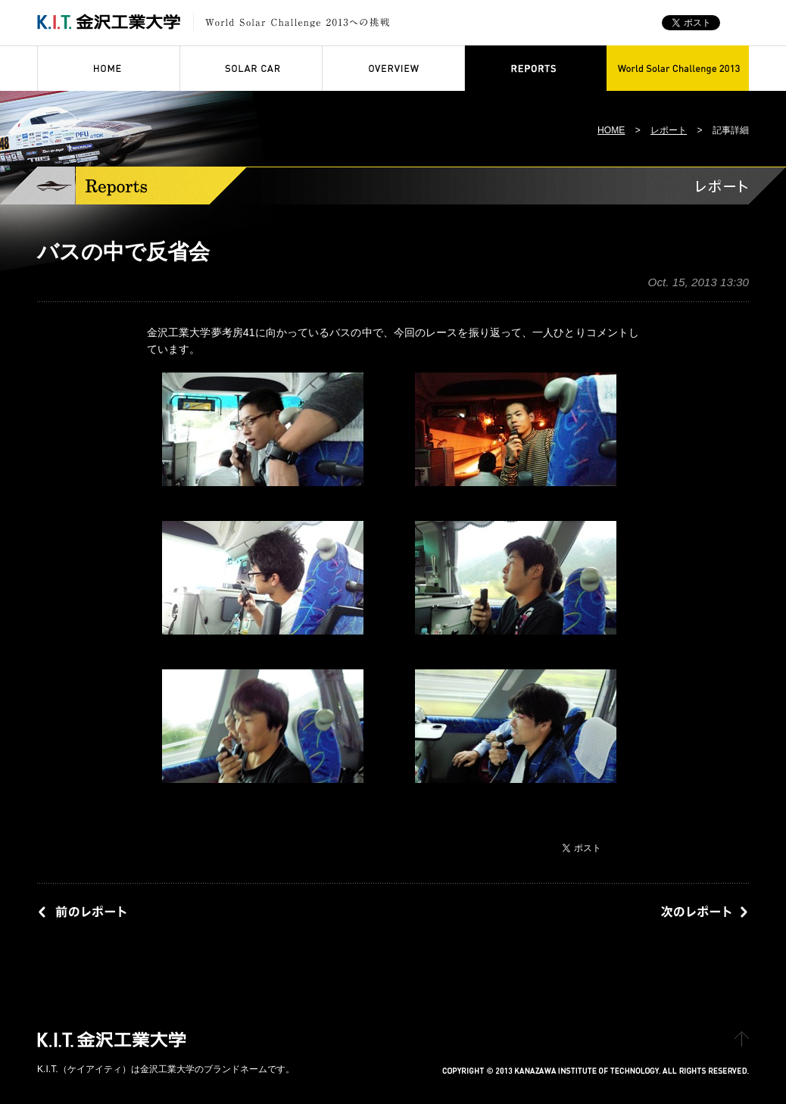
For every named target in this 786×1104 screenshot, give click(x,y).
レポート (668, 130)
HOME (611, 130)
